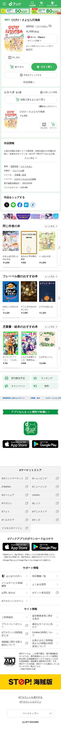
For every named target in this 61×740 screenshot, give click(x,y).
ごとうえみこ (42, 26)
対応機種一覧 (39, 576)
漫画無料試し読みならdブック (14, 398)
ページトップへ (31, 713)
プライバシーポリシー (12, 625)
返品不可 (29, 49)
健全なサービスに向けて (42, 625)
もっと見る (50, 226)
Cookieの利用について (42, 634)
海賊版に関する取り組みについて (12, 643)
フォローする (50, 26)
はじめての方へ (12, 576)
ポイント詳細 (33, 41)
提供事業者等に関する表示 (42, 617)
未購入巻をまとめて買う (32, 99)
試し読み (16, 57)
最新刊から (52, 106)
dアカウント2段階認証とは (12, 634)
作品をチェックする (32, 75)
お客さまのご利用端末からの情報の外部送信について (42, 643)
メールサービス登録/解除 (12, 584)
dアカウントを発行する (31, 697)
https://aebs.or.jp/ (28, 669)
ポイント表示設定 (41, 592)
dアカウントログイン (12, 601)
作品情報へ (29, 82)
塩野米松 (30, 26)
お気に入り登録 (50, 92)
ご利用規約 (7, 617)
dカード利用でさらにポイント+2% (38, 46)
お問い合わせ (8, 592)
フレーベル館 (18, 170)
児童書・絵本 (20, 175)
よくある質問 (39, 584)
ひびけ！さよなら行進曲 (32, 111)
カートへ (19, 67)
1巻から (42, 106)
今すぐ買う (46, 67)
